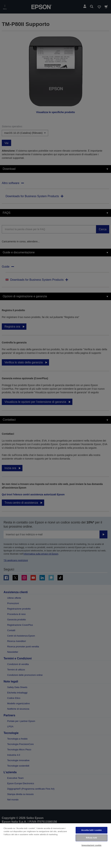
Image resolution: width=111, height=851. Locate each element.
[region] (55, 837)
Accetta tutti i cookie (91, 830)
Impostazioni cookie (91, 845)
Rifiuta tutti (91, 838)
